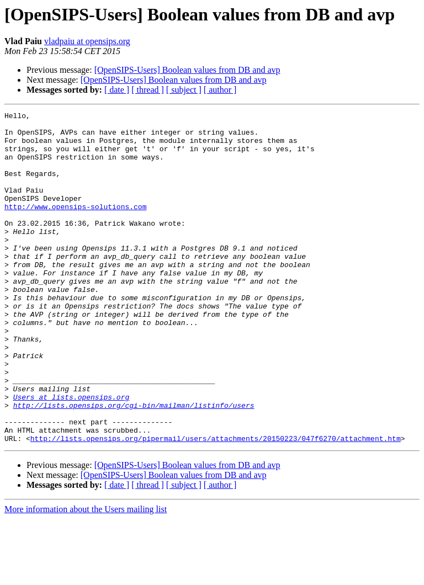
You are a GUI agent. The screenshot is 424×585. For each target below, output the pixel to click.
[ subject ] (184, 89)
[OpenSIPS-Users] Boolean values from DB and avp (187, 70)
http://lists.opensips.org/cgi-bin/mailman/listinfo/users (134, 465)
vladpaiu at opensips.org (87, 41)
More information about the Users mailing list (85, 575)
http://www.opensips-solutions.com (75, 226)
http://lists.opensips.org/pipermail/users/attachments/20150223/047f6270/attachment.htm (215, 504)
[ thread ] (147, 89)
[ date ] (116, 89)
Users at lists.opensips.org (71, 455)
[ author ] (220, 89)
